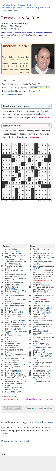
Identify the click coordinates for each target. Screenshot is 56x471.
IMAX (18, 285)
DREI (18, 373)
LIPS (24, 327)
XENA (35, 369)
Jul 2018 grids (32, 8)
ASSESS (44, 331)
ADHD (7, 318)
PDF (4, 10)
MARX (20, 312)
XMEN (8, 356)
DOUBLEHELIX (11, 362)
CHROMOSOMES (40, 318)
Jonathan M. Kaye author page (13, 8)
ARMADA (48, 312)
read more (44, 117)
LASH (18, 344)
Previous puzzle (9, 441)
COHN (7, 369)
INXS (24, 377)
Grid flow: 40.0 (34, 91)
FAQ (10, 10)
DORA (35, 360)
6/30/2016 (12, 60)
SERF (7, 352)
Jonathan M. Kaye (16, 46)
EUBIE (49, 354)
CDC (49, 371)
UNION (24, 381)
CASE (7, 386)
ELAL (35, 304)
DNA (35, 383)
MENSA (48, 356)
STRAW (17, 276)
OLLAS (49, 308)
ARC (24, 291)
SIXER (24, 325)
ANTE (7, 337)
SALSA (20, 392)
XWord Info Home (8, 5)
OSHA (15, 390)
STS (22, 358)
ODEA (49, 325)
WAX (48, 306)
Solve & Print (45, 8)
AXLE (7, 268)
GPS (35, 251)
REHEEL (8, 302)
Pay (15, 10)
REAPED (45, 314)
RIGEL (35, 341)
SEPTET (36, 329)
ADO (11, 339)
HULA (7, 272)
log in (34, 408)
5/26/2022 (21, 60)
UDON (7, 297)
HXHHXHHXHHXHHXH (42, 281)
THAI (8, 333)
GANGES (19, 348)
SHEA (7, 281)
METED (18, 371)
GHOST (17, 251)
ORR (52, 258)
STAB (39, 260)
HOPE (7, 308)
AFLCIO (41, 350)
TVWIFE (36, 264)
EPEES (22, 320)
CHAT (18, 253)
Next (29, 5)
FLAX (17, 293)
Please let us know (44, 422)
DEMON (17, 329)
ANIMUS (42, 352)
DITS (35, 335)
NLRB (35, 346)
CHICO (43, 293)
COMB (22, 365)
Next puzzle (24, 441)
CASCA (37, 268)
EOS (35, 379)
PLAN (51, 337)
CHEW (8, 258)
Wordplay (14, 28)
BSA (15, 310)
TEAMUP (46, 285)
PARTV (18, 264)
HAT (48, 255)
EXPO (36, 323)
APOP (20, 323)
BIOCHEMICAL (11, 289)
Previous (21, 5)
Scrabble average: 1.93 (40, 88)
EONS (35, 365)
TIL (48, 373)
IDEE (47, 310)
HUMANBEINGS (39, 300)
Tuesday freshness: (9, 95)
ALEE (45, 283)
